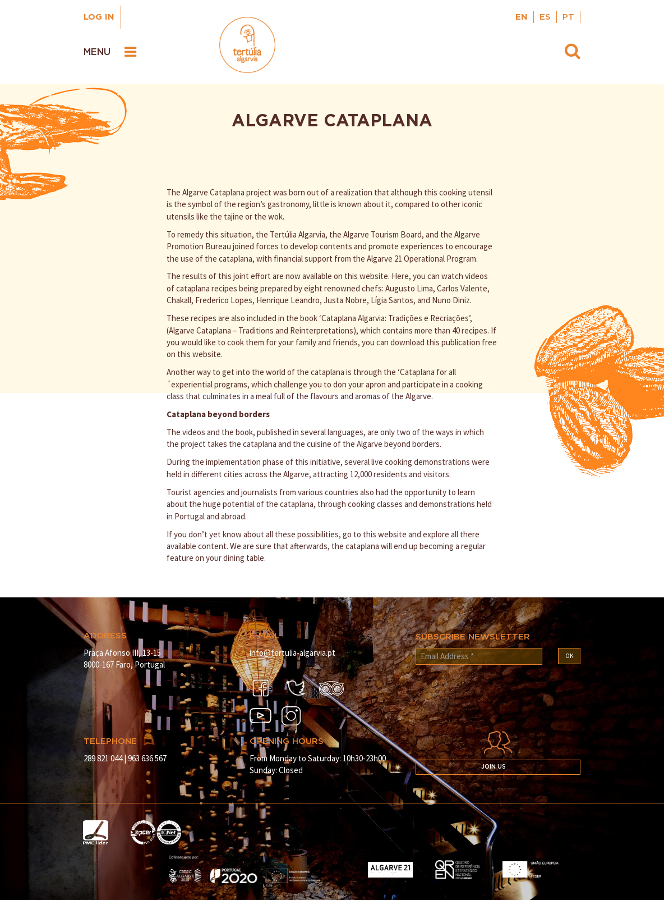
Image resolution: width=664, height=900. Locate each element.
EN (521, 17)
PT (568, 17)
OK (569, 656)
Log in (99, 17)
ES (545, 17)
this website (385, 534)
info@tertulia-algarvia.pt (292, 652)
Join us (493, 767)
